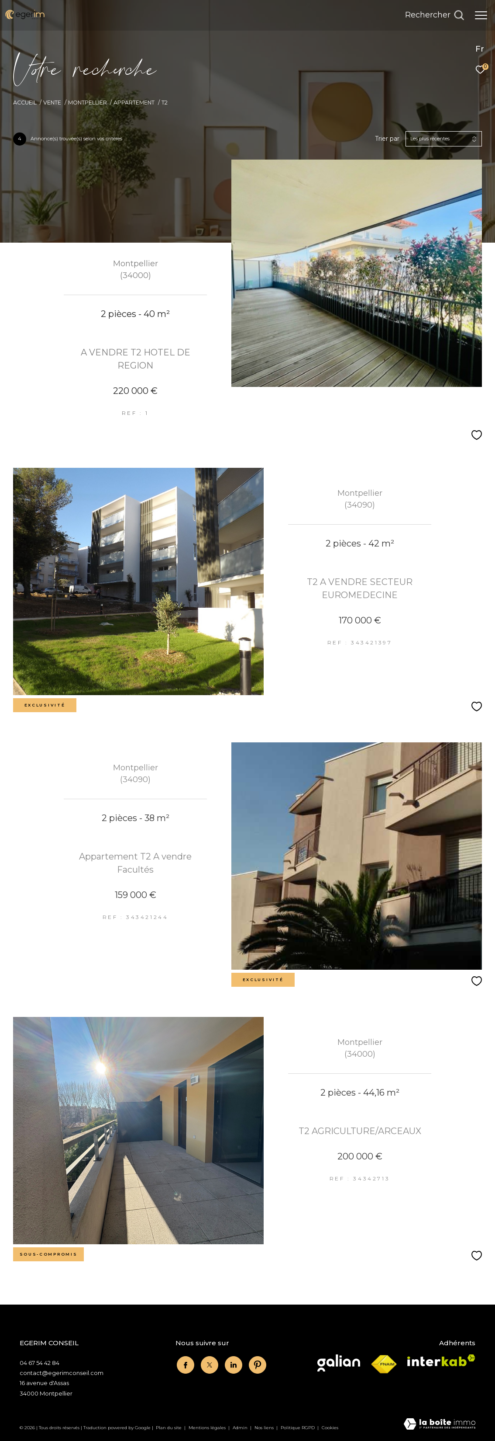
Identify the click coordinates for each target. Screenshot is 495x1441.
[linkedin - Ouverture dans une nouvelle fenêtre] (232, 1364)
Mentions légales (208, 1428)
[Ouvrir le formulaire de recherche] (434, 15)
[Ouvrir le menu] (481, 15)
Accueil (25, 102)
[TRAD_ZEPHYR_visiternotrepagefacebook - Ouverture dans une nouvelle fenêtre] (184, 1364)
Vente (52, 102)
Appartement (134, 102)
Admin (241, 1428)
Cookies (330, 1428)
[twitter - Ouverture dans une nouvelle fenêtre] (208, 1364)
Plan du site (169, 1428)
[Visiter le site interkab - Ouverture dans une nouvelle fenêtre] (441, 1360)
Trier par (387, 139)
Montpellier (87, 102)
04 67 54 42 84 (39, 1362)
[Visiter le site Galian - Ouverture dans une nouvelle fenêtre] (338, 1362)
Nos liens (264, 1428)
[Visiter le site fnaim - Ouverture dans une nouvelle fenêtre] (384, 1364)
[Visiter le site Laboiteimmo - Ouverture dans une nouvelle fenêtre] (439, 1424)
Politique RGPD (298, 1428)
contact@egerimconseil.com (61, 1372)
